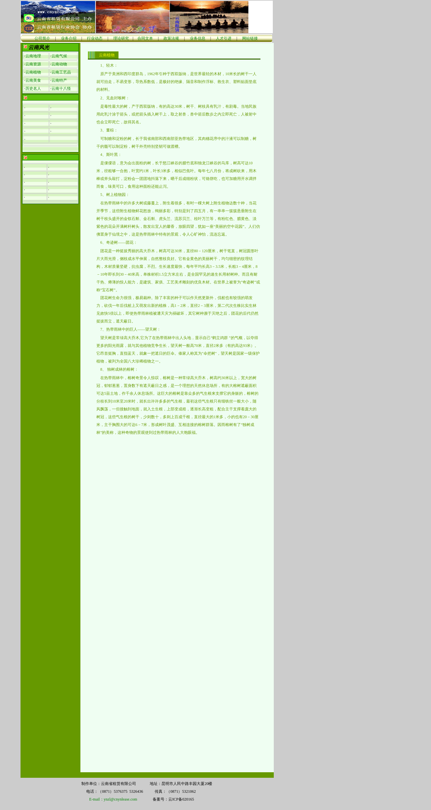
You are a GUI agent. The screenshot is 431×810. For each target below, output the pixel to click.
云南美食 (33, 80)
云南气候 (59, 56)
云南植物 (33, 72)
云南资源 (33, 64)
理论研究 (121, 38)
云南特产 (59, 80)
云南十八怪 (61, 88)
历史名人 (33, 88)
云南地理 (33, 56)
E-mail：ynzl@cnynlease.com (113, 799)
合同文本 (145, 38)
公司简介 (42, 38)
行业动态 (95, 38)
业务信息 (197, 38)
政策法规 (171, 38)
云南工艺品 (61, 72)
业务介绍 (68, 38)
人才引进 (223, 38)
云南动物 (59, 64)
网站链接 (250, 38)
